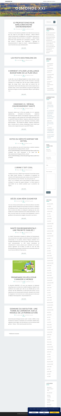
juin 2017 (48, 238)
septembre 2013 (50, 309)
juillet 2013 (49, 314)
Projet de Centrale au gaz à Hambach (50, 136)
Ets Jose (48, 110)
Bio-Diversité (49, 392)
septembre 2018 (50, 231)
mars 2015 (49, 270)
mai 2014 (49, 292)
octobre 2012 (49, 332)
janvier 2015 (49, 275)
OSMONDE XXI (8, 1)
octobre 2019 (49, 226)
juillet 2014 (49, 287)
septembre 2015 (50, 263)
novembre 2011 (50, 346)
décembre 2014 (50, 277)
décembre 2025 (50, 203)
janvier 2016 (49, 255)
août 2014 (49, 285)
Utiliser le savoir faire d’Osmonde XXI (50, 107)
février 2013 (49, 324)
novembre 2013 (50, 305)
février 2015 (49, 272)
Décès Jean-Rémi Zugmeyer (23, 199)
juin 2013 (48, 317)
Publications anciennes (14, 333)
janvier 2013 (49, 327)
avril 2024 (49, 206)
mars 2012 (49, 339)
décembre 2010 (50, 361)
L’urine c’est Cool (24, 167)
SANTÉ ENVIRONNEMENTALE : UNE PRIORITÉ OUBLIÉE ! (23, 229)
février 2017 (49, 243)
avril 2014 (49, 295)
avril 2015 (49, 268)
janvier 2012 (49, 344)
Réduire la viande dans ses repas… (49, 1)
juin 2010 (48, 369)
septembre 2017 (50, 235)
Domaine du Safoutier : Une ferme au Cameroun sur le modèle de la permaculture (24, 311)
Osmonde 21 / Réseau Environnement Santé (23, 105)
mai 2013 (49, 319)
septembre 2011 (50, 349)
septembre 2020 (50, 223)
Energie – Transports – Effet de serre (50, 401)
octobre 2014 (49, 280)
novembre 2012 (50, 329)
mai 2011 (49, 354)
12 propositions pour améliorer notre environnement (23, 25)
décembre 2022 (50, 208)
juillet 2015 (49, 265)
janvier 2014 (49, 300)
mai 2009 (49, 376)
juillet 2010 (49, 366)
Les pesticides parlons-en (24, 58)
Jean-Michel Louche (29, 29)
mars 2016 (49, 253)
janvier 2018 (49, 233)
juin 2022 (48, 213)
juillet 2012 (49, 334)
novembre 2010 (50, 364)
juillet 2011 (49, 351)
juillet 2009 (49, 371)
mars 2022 (49, 216)
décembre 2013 (50, 302)
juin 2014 (48, 290)
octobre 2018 (49, 228)
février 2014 (49, 297)
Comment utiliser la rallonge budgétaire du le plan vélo (23, 72)
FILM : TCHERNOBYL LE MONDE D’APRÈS (50, 131)
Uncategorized (50, 407)
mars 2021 (49, 221)
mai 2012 (49, 337)
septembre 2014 (50, 282)
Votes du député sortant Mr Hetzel (23, 140)
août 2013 (49, 312)
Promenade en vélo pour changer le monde (23, 278)
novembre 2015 (50, 260)
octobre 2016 (49, 245)
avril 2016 (49, 250)
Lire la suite (24, 48)
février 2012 (49, 342)
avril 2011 (49, 356)
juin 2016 (48, 248)
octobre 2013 (49, 307)
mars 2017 (49, 240)
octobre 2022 (49, 211)
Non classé (49, 404)
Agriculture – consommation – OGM (50, 389)
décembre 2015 (50, 258)
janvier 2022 (49, 218)
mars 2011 (49, 359)
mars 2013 (49, 322)
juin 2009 (48, 374)
